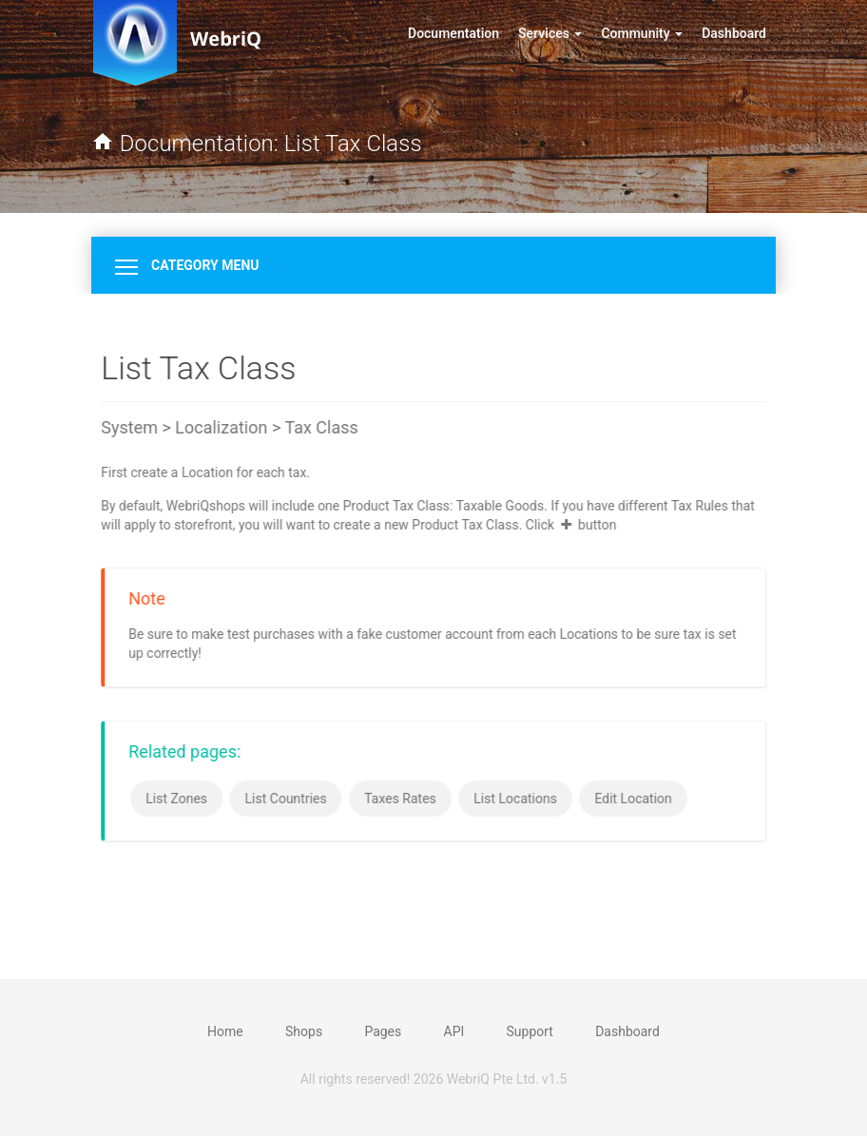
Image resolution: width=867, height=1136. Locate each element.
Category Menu (187, 265)
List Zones (177, 798)
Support (530, 1031)
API (454, 1031)
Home (225, 1031)
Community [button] (642, 33)
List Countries (287, 798)
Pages (382, 1031)
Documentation (458, 32)
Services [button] (550, 33)
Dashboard (734, 33)
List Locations (516, 798)
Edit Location (634, 798)
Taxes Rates (401, 798)
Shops (303, 1031)
